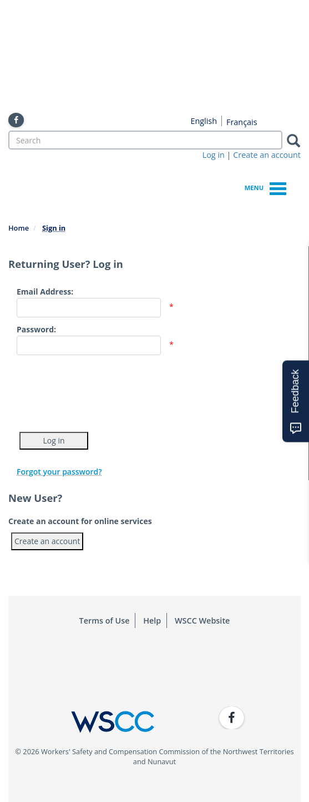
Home (18, 228)
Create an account (267, 155)
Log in (213, 155)
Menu (265, 187)
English (203, 121)
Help (152, 620)
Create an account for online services (80, 521)
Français (241, 122)
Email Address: (45, 291)
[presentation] (101, 390)
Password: (36, 329)
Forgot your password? (59, 471)
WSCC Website (202, 620)
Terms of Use (104, 620)
